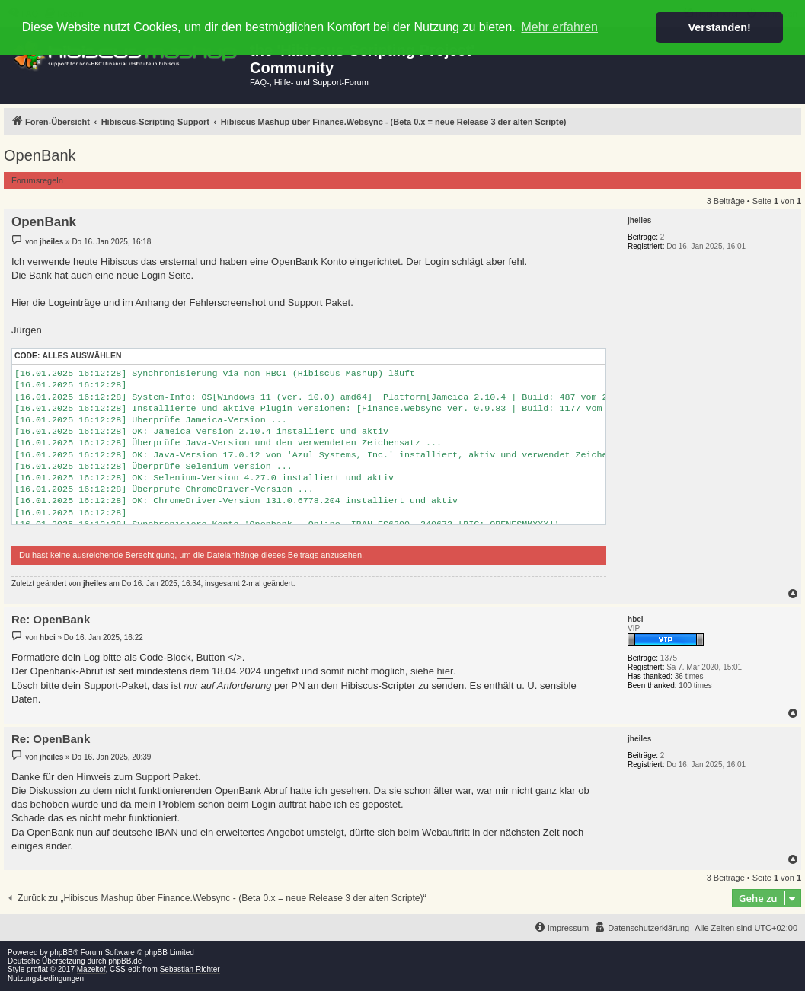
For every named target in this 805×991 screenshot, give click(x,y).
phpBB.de (125, 961)
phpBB (61, 952)
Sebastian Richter (190, 969)
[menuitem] (641, 928)
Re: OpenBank (50, 619)
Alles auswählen (81, 356)
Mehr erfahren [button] (559, 27)
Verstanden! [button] (719, 27)
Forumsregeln (37, 180)
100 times (695, 685)
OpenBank (40, 155)
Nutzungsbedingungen (46, 978)
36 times (689, 676)
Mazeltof (91, 969)
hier (445, 671)
